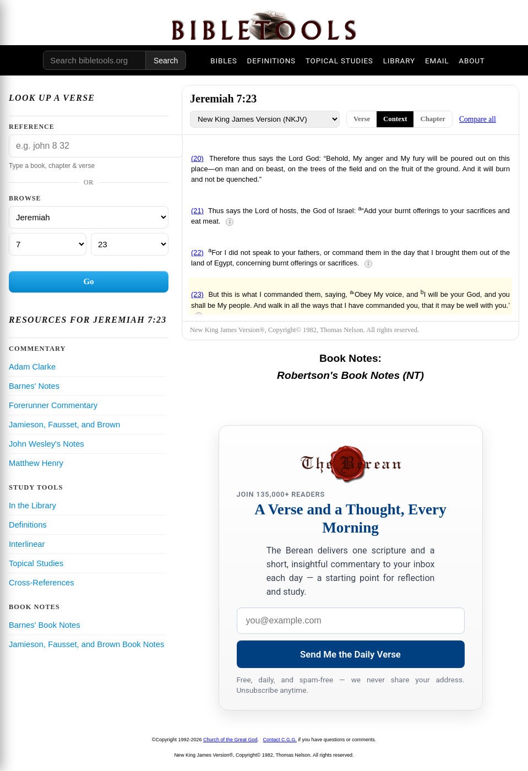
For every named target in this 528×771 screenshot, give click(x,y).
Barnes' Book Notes (44, 625)
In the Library (32, 505)
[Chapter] (47, 244)
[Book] (88, 217)
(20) (197, 158)
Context (395, 119)
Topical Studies (36, 563)
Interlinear (27, 544)
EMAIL (437, 60)
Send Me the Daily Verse (350, 654)
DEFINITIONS (271, 60)
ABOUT (472, 60)
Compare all (477, 119)
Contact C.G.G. (280, 739)
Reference (32, 127)
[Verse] (129, 244)
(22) (197, 252)
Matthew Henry (36, 463)
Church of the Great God (230, 739)
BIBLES (223, 60)
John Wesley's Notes (46, 443)
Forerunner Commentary (53, 405)
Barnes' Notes (34, 386)
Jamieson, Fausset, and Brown (64, 424)
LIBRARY (399, 60)
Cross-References (41, 582)
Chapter (432, 119)
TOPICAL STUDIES (339, 60)
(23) (197, 294)
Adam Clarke (32, 366)
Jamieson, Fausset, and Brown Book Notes (86, 644)
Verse (361, 119)
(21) (197, 211)
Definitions (28, 524)
